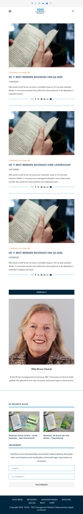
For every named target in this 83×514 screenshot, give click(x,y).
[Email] (47, 3)
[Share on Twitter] (38, 99)
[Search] (73, 11)
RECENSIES (32, 499)
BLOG (42, 502)
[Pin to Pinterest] (41, 99)
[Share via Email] (51, 99)
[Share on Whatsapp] (47, 99)
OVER (51, 502)
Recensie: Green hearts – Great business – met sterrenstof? (23, 436)
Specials (32, 502)
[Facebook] (32, 3)
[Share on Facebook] (35, 99)
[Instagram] (39, 3)
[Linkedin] (43, 3)
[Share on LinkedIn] (44, 99)
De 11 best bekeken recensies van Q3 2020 (35, 252)
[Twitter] (36, 3)
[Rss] (50, 3)
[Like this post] (32, 99)
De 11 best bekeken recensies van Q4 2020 (35, 77)
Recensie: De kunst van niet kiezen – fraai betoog (56, 436)
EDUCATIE (66, 499)
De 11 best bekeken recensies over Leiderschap (40, 164)
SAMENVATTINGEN (49, 499)
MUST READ (17, 499)
